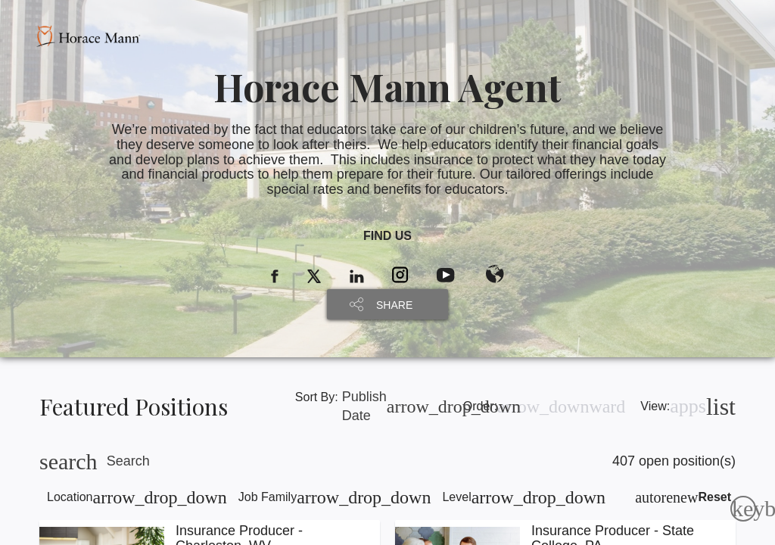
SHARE (394, 305)
